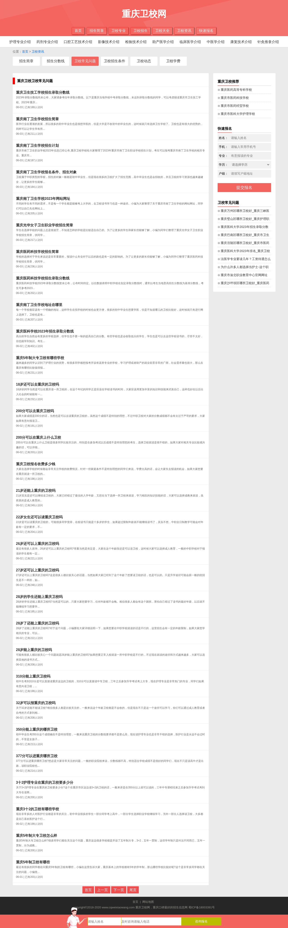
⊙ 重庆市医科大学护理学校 (236, 114)
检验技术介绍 (136, 42)
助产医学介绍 (163, 42)
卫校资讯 (184, 31)
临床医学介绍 (190, 42)
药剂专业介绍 (47, 42)
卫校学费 (173, 61)
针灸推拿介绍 (268, 42)
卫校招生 (140, 31)
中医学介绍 (216, 42)
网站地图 (148, 901)
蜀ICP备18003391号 (201, 907)
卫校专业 (118, 31)
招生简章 (97, 31)
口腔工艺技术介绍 (78, 42)
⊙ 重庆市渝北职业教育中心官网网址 (243, 275)
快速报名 (206, 31)
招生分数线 (56, 61)
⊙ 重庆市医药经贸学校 (233, 105)
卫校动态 (144, 61)
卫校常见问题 (85, 61)
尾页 (133, 890)
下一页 (118, 890)
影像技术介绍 (108, 42)
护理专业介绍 (20, 42)
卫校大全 (162, 31)
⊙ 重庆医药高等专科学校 (235, 89)
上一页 (102, 890)
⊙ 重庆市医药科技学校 (233, 97)
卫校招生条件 (114, 61)
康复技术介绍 (241, 42)
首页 (78, 31)
